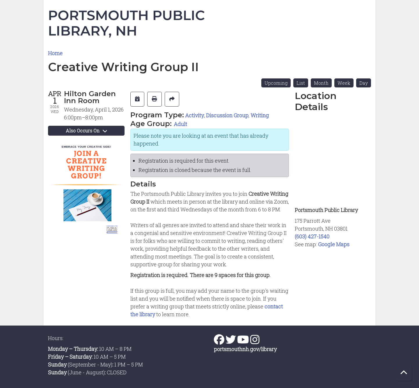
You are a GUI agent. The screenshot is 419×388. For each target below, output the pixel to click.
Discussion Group (227, 115)
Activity (194, 115)
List (301, 83)
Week (344, 83)
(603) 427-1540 (312, 236)
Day (363, 83)
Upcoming (275, 83)
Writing (260, 115)
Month (321, 83)
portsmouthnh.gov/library (245, 349)
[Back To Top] (404, 373)
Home (55, 53)
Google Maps (333, 244)
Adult (180, 124)
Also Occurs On (86, 130)
